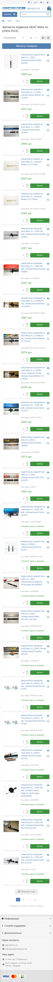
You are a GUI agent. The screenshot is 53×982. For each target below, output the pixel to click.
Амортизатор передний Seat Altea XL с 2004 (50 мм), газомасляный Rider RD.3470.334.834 (32, 823)
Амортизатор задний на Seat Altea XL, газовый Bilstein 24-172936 (32, 162)
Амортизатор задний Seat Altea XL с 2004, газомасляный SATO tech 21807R (33, 476)
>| (35, 899)
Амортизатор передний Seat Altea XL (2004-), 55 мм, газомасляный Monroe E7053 (33, 719)
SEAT (9, 21)
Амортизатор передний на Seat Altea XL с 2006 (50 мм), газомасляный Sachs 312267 (33, 511)
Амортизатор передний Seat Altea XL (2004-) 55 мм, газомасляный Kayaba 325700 (33, 650)
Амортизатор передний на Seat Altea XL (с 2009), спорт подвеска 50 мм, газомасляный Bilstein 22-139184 (33, 373)
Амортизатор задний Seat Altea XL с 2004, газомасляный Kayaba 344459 (33, 58)
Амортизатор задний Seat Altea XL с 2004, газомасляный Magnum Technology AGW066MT (33, 580)
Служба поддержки (26, 926)
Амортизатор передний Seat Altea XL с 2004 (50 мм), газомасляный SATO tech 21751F (32, 858)
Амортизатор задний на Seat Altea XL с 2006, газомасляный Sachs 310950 (32, 128)
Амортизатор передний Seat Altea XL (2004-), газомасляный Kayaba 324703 (31, 754)
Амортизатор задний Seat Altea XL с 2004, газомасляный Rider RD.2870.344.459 (33, 615)
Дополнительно (26, 933)
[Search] (35, 14)
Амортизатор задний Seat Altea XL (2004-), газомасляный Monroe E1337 (33, 545)
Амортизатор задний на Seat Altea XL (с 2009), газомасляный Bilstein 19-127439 (32, 93)
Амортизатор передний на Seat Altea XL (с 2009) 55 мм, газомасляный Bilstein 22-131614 (33, 337)
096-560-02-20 (11, 945)
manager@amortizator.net (16, 949)
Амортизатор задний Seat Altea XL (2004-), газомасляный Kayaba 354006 (33, 441)
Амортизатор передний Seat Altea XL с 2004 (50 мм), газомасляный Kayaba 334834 (33, 232)
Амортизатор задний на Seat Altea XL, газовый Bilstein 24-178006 (32, 196)
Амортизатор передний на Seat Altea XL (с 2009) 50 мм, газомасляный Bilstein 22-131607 (33, 302)
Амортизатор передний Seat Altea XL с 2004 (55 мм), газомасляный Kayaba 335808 (33, 267)
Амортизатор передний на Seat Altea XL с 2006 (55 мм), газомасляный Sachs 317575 (33, 406)
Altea (17, 21)
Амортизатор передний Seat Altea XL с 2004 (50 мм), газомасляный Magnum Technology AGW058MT (32, 790)
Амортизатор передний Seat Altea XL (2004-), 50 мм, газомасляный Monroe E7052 (33, 684)
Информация (26, 918)
